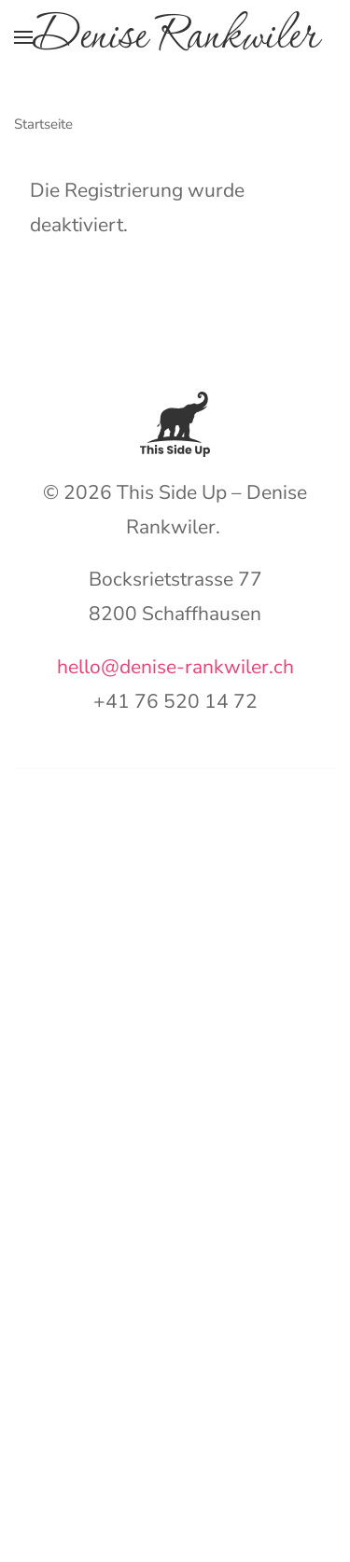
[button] (23, 37)
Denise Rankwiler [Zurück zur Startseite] (175, 37)
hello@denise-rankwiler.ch (175, 667)
